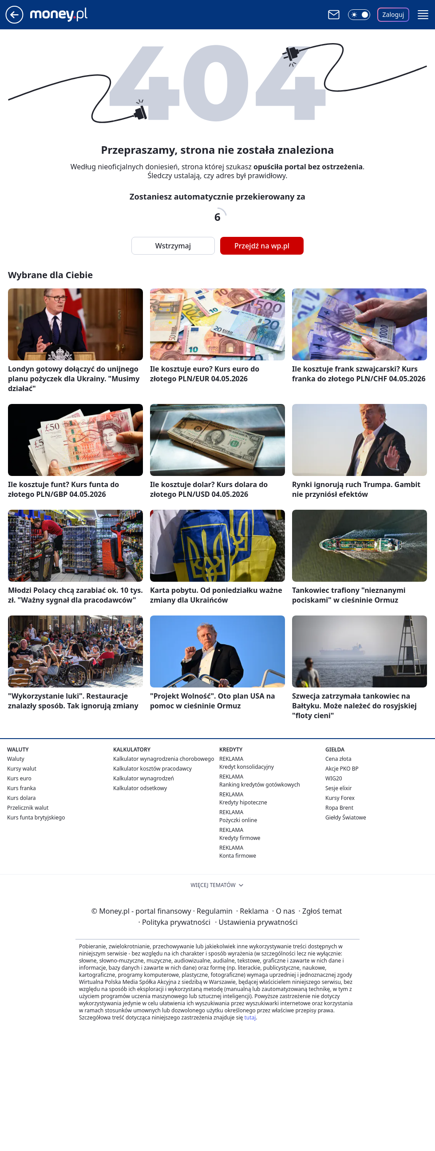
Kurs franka (21, 788)
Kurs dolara (21, 798)
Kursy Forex (340, 798)
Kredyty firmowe (240, 838)
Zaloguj (393, 14)
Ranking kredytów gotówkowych (259, 784)
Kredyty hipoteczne (243, 802)
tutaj (250, 1017)
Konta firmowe (237, 855)
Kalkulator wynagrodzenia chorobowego (163, 759)
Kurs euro (19, 778)
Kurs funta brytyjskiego (36, 817)
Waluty (15, 759)
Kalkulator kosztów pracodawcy (152, 768)
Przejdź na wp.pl (261, 246)
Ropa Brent (339, 807)
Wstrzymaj (173, 246)
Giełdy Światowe (345, 817)
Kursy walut (21, 768)
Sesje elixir (338, 788)
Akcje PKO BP (342, 768)
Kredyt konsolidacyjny (246, 767)
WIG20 (333, 778)
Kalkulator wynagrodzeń (143, 778)
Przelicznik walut (27, 807)
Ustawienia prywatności (256, 922)
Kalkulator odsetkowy (140, 788)
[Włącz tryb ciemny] (359, 14)
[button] (423, 15)
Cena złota (338, 759)
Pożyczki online (238, 820)
